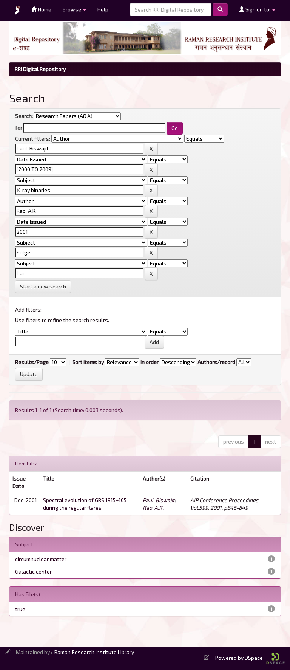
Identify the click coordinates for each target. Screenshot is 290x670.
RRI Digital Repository (40, 69)
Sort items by (88, 362)
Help (102, 9)
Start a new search (43, 286)
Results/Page (32, 362)
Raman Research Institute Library (94, 652)
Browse (74, 9)
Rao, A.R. (153, 507)
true (20, 609)
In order (149, 362)
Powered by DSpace (250, 657)
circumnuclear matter (40, 559)
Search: (24, 116)
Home (41, 9)
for (18, 127)
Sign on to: (257, 9)
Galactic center (33, 571)
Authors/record (216, 362)
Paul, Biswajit (158, 500)
